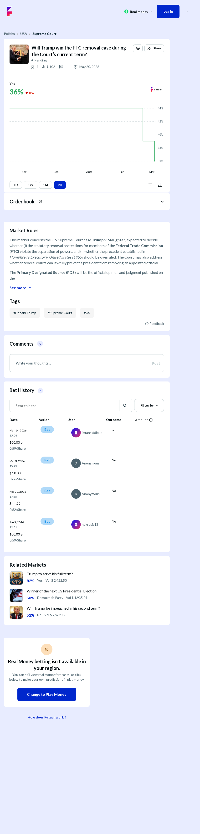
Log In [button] (168, 11)
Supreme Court (44, 34)
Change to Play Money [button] (47, 694)
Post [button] (156, 363)
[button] (138, 52)
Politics (9, 34)
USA (23, 34)
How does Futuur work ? (47, 717)
